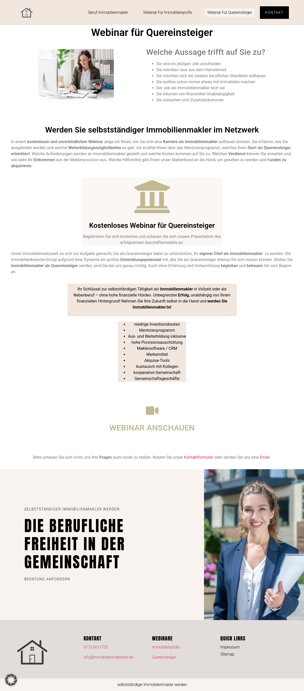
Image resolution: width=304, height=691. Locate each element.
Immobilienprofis (166, 647)
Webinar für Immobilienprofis (167, 12)
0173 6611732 (96, 647)
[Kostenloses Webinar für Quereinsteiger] (152, 196)
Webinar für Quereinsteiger (229, 12)
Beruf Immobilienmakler (108, 12)
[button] (11, 680)
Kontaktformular (198, 457)
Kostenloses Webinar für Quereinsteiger (152, 225)
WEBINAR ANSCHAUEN (151, 428)
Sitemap (227, 654)
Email (265, 457)
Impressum (230, 647)
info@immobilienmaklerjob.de (108, 657)
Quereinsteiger (164, 657)
